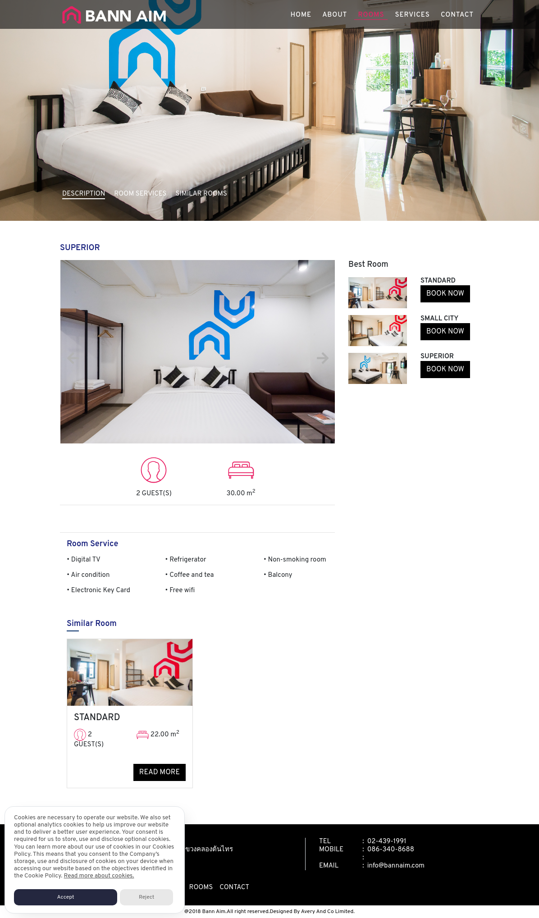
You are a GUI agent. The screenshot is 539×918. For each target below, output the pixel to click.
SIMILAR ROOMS (201, 194)
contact (234, 887)
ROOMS (371, 18)
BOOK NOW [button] (445, 293)
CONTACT (457, 18)
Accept (65, 897)
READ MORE (159, 772)
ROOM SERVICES (140, 194)
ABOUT (334, 18)
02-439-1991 (387, 841)
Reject (146, 897)
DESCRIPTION (83, 194)
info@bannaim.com (396, 866)
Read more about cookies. (99, 876)
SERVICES (412, 18)
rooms (201, 887)
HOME (301, 18)
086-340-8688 (390, 849)
